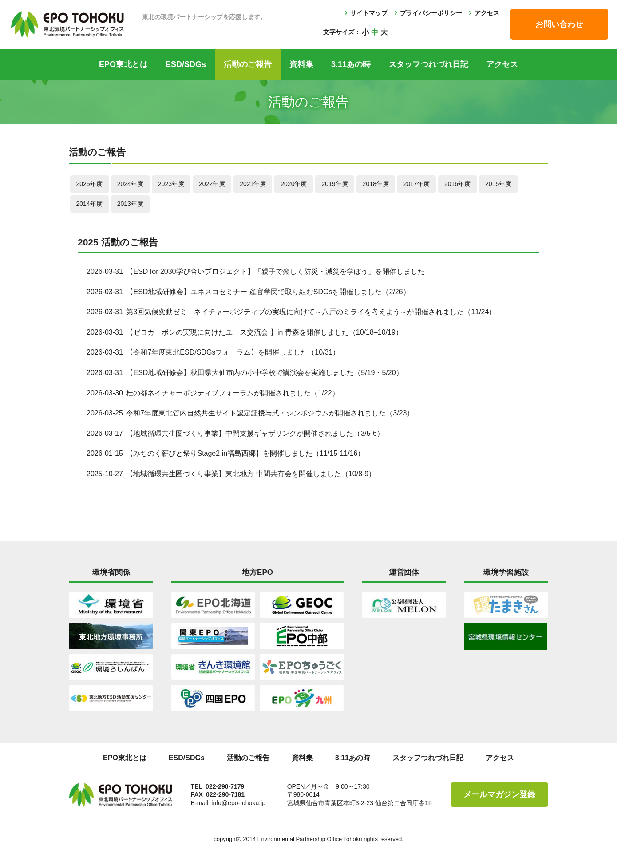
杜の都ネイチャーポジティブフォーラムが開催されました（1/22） (232, 393)
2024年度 (130, 183)
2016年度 (457, 183)
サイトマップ (369, 12)
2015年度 (498, 183)
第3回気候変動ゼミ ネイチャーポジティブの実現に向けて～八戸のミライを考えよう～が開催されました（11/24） (311, 312)
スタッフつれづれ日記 (428, 64)
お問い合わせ (559, 24)
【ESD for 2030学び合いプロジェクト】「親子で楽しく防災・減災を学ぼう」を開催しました (275, 271)
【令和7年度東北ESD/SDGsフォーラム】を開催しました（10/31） (233, 352)
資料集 (301, 64)
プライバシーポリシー (431, 12)
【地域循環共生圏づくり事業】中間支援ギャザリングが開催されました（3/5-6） (255, 433)
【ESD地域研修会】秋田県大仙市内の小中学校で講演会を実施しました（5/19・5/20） (264, 372)
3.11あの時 (351, 64)
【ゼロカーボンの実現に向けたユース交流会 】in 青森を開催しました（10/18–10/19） (264, 332)
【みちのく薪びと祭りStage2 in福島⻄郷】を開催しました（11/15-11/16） (245, 453)
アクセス (487, 12)
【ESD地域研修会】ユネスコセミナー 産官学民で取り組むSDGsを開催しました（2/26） (268, 292)
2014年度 (89, 203)
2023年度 (171, 183)
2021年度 (253, 183)
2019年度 (334, 183)
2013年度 (130, 203)
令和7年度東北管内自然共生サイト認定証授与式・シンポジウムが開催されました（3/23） (270, 413)
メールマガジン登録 (499, 794)
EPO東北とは (123, 64)
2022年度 (212, 183)
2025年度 (89, 183)
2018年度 (376, 183)
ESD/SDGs (186, 64)
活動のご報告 (248, 64)
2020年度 (294, 183)
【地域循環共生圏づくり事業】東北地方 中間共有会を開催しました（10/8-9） (251, 474)
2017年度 (416, 183)
